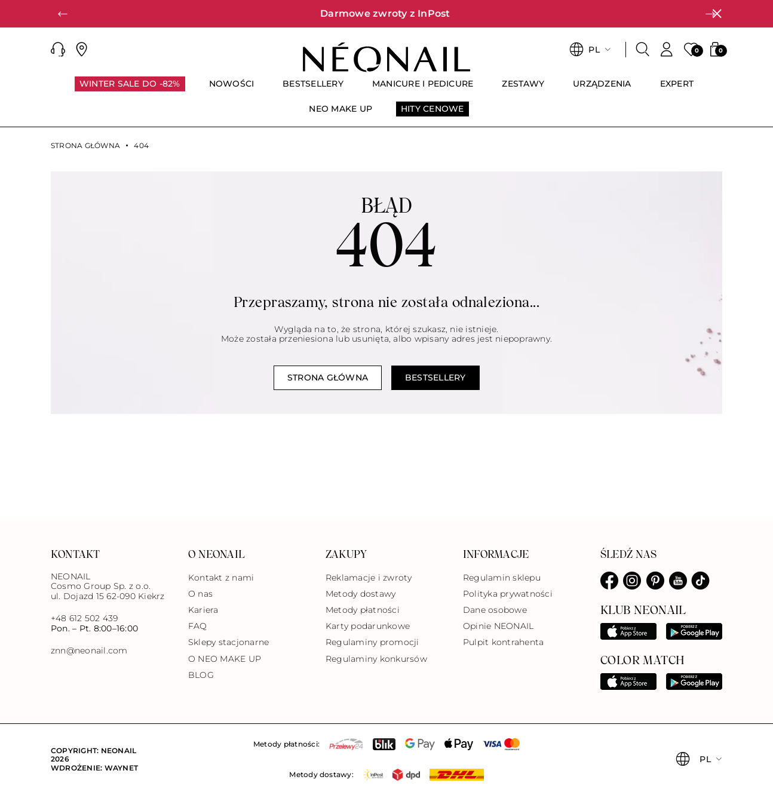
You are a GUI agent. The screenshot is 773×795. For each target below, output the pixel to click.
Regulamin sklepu (502, 577)
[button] (63, 14)
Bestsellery (435, 377)
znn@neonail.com (89, 651)
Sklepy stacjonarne (228, 642)
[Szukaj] (643, 49)
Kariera (203, 609)
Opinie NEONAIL (498, 626)
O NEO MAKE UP (224, 658)
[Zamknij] (717, 14)
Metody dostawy (360, 593)
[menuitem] (130, 89)
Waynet (121, 767)
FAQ (197, 626)
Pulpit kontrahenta (503, 642)
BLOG (201, 675)
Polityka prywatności (508, 593)
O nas (200, 593)
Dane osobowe (495, 609)
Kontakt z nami (221, 577)
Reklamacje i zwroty (369, 577)
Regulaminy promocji (372, 642)
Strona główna (85, 146)
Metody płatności (363, 609)
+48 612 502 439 (84, 618)
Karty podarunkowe (368, 626)
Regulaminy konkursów (376, 658)
